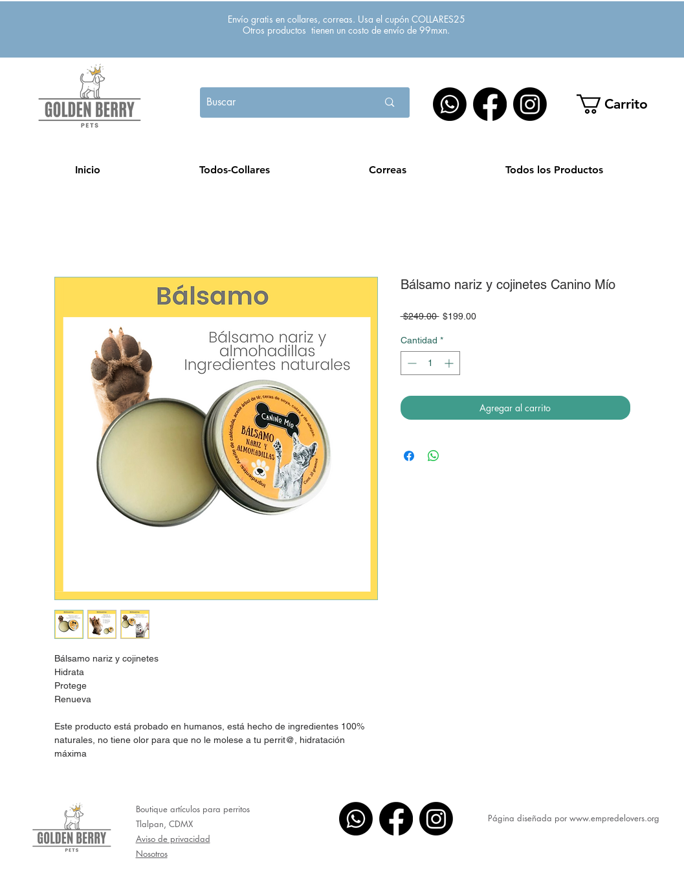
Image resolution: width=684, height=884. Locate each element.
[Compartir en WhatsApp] (433, 456)
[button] (621, 104)
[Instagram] (530, 104)
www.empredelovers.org (614, 818)
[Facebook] (490, 104)
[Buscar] (275, 102)
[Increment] (450, 363)
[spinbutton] (430, 363)
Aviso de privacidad (173, 839)
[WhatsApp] (450, 104)
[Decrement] (411, 363)
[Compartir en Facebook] (409, 456)
